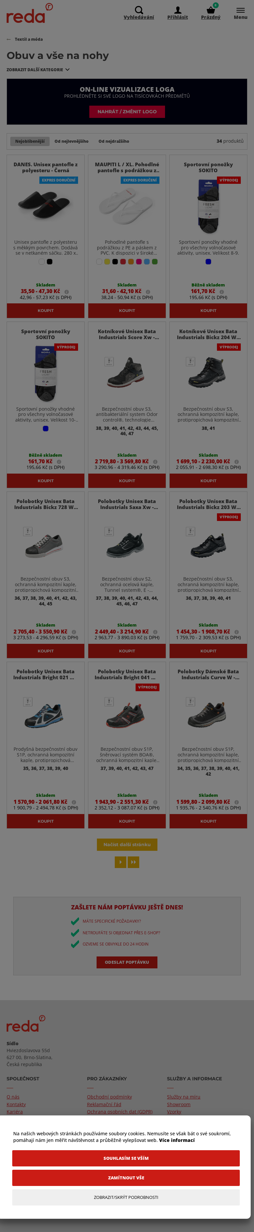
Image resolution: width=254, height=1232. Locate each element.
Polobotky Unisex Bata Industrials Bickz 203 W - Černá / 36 (208, 520)
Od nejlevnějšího (72, 141)
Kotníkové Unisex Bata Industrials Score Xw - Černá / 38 (127, 338)
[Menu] (237, 13)
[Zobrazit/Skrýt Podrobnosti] (126, 1197)
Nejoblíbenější (30, 141)
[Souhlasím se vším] (126, 1158)
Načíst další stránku (127, 881)
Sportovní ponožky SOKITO (208, 167)
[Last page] (133, 899)
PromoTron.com (77, 1226)
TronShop (49, 1226)
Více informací (177, 1140)
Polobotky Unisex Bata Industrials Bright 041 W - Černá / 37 (127, 702)
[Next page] (120, 899)
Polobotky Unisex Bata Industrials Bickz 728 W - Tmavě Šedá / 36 (45, 520)
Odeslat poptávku (127, 999)
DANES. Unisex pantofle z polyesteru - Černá (46, 167)
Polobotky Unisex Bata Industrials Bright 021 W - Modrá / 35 (45, 702)
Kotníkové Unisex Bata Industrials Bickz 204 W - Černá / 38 (208, 338)
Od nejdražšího (114, 141)
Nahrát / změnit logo (127, 111)
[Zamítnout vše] (126, 1178)
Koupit (46, 310)
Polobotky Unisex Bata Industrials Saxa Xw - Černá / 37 (127, 520)
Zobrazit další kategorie (35, 70)
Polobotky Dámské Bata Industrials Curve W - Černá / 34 (208, 702)
